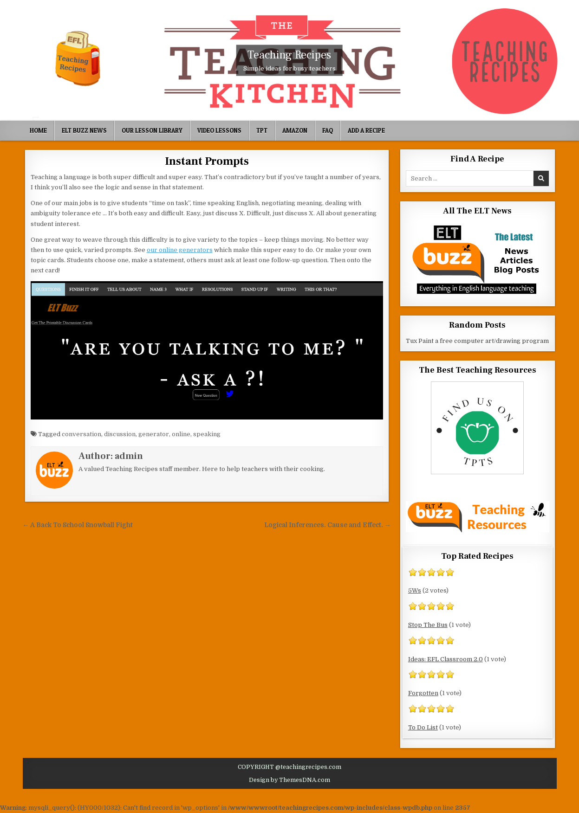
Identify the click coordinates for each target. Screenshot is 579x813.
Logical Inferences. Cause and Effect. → (327, 525)
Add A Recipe (366, 130)
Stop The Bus (428, 624)
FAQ (327, 130)
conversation (81, 434)
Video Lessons (219, 130)
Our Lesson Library (152, 130)
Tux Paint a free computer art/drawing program (477, 340)
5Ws (414, 590)
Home (38, 130)
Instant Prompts (207, 161)
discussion (120, 434)
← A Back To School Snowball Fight (78, 525)
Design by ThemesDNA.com (289, 780)
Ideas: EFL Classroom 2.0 (445, 659)
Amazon (294, 130)
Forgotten (423, 693)
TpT (261, 130)
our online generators (180, 249)
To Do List (423, 727)
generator (153, 434)
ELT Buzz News (84, 130)
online (181, 434)
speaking (207, 434)
